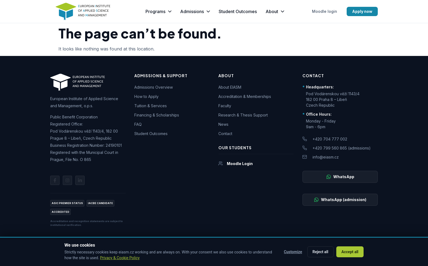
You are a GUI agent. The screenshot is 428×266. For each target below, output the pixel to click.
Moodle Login (240, 163)
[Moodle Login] (220, 163)
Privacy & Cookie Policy (120, 258)
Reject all (320, 252)
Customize (293, 252)
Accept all (349, 252)
